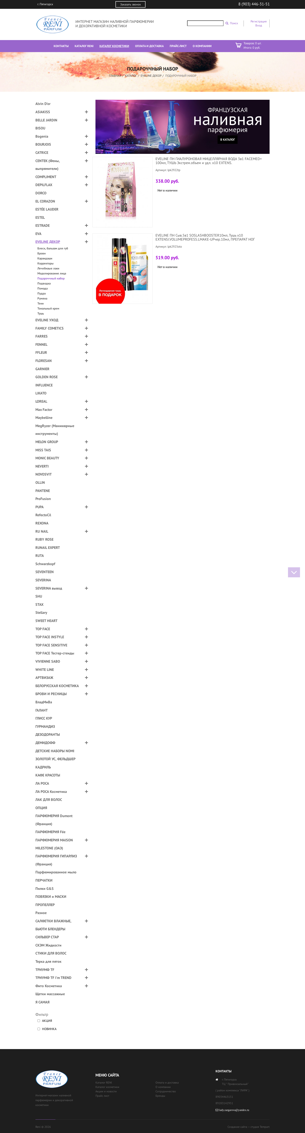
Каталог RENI (103, 1082)
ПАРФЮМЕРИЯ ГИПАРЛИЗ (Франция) (56, 860)
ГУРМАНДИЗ (45, 726)
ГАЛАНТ (41, 710)
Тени (40, 303)
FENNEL (41, 344)
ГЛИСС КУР (43, 718)
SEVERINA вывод (48, 588)
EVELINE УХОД (46, 320)
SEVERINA (43, 580)
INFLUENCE (44, 385)
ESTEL (40, 217)
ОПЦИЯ (41, 807)
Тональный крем (48, 308)
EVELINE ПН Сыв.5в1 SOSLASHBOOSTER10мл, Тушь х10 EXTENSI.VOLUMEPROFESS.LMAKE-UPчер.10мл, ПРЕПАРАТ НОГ (205, 237)
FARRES (41, 336)
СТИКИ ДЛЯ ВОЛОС (50, 953)
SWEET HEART (46, 620)
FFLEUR (41, 352)
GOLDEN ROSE (46, 377)
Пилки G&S (44, 888)
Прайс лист (102, 1096)
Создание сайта (237, 1127)
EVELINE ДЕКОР (151, 76)
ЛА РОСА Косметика (51, 791)
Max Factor (43, 409)
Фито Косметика (48, 986)
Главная (115, 76)
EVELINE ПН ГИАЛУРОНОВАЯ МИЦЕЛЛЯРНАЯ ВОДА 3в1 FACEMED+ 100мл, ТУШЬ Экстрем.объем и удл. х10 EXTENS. (209, 160)
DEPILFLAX (43, 184)
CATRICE (41, 152)
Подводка (44, 283)
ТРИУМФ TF (44, 969)
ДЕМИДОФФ (45, 742)
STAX (39, 604)
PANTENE (42, 490)
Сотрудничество (166, 1091)
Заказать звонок (130, 4)
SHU (38, 596)
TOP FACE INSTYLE (49, 637)
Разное (41, 912)
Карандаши (44, 258)
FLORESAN (43, 360)
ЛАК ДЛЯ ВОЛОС (48, 799)
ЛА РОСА (42, 783)
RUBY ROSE (44, 539)
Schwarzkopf (45, 563)
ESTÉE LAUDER (46, 209)
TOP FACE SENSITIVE (51, 645)
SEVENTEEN (44, 572)
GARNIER (42, 369)
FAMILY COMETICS (49, 328)
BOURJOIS (43, 144)
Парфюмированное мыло (55, 872)
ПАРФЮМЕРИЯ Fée (50, 832)
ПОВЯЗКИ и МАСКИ (50, 896)
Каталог (131, 76)
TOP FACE (42, 629)
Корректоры (45, 263)
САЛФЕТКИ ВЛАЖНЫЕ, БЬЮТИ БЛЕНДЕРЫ (53, 925)
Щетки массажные (50, 994)
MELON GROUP (46, 441)
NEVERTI (42, 466)
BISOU (40, 128)
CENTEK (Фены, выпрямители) (47, 164)
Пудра (41, 293)
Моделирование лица (51, 273)
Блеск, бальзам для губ (52, 248)
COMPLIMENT (45, 176)
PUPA (39, 507)
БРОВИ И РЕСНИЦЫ (51, 693)
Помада (42, 288)
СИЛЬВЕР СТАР (47, 937)
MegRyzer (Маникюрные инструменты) (54, 429)
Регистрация (259, 21)
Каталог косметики (107, 1087)
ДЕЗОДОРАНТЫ (47, 734)
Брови (41, 253)
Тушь (40, 313)
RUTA (39, 555)
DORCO (40, 193)
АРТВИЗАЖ (44, 677)
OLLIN (40, 482)
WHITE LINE (44, 669)
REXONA (41, 523)
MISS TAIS (43, 450)
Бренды (160, 1096)
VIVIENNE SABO (47, 661)
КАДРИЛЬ (43, 767)
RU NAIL (41, 531)
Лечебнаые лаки (48, 268)
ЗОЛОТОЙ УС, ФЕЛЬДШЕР (55, 759)
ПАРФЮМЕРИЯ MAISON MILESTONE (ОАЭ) (54, 844)
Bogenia (41, 136)
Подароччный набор (51, 278)
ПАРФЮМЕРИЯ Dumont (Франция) (53, 819)
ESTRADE (42, 225)
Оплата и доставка (167, 1082)
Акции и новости (106, 1091)
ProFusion (43, 498)
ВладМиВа (43, 702)
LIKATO (40, 393)
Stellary (41, 612)
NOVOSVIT (43, 474)
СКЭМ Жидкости (48, 945)
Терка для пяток (48, 961)
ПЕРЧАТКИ (43, 880)
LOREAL (41, 401)
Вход (258, 25)
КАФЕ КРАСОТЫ (47, 775)
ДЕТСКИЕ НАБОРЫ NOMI (54, 751)
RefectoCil (43, 515)
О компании (163, 1087)
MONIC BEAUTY (47, 458)
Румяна (42, 298)
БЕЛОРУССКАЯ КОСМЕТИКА (57, 685)
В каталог (227, 139)
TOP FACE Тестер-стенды (54, 653)
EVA (38, 233)
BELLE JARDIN (46, 120)
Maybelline (43, 417)
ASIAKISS (42, 112)
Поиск (234, 23)
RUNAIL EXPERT (47, 547)
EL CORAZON (45, 201)
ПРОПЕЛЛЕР (45, 904)
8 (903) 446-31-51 (254, 4)
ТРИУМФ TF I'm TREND (53, 977)
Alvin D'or (42, 103)
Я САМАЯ (42, 1002)
